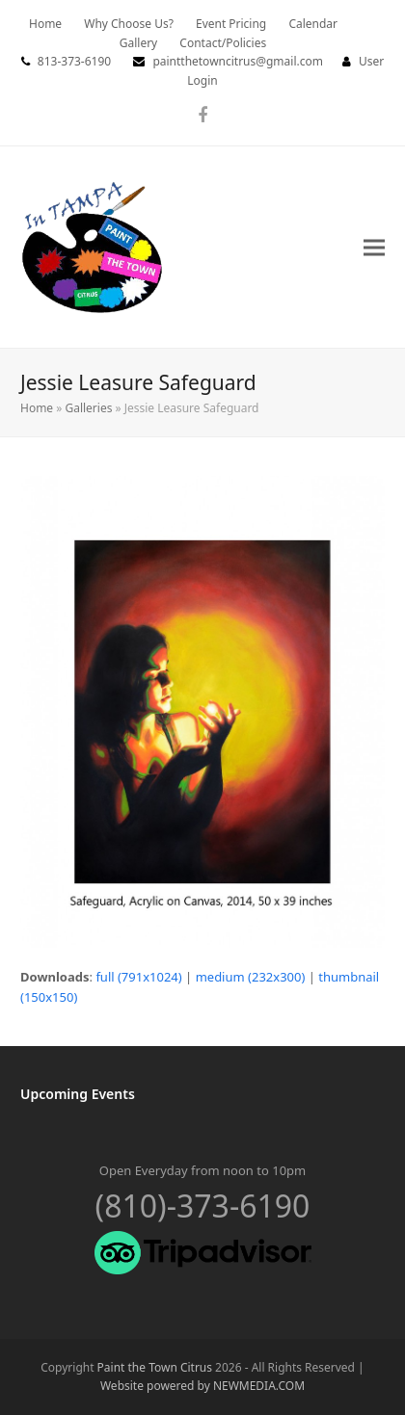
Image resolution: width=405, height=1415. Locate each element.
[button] (374, 247)
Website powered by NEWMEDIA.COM (202, 1385)
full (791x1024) (138, 976)
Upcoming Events (77, 1094)
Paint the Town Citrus (154, 1367)
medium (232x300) (251, 976)
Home (36, 408)
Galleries (88, 408)
